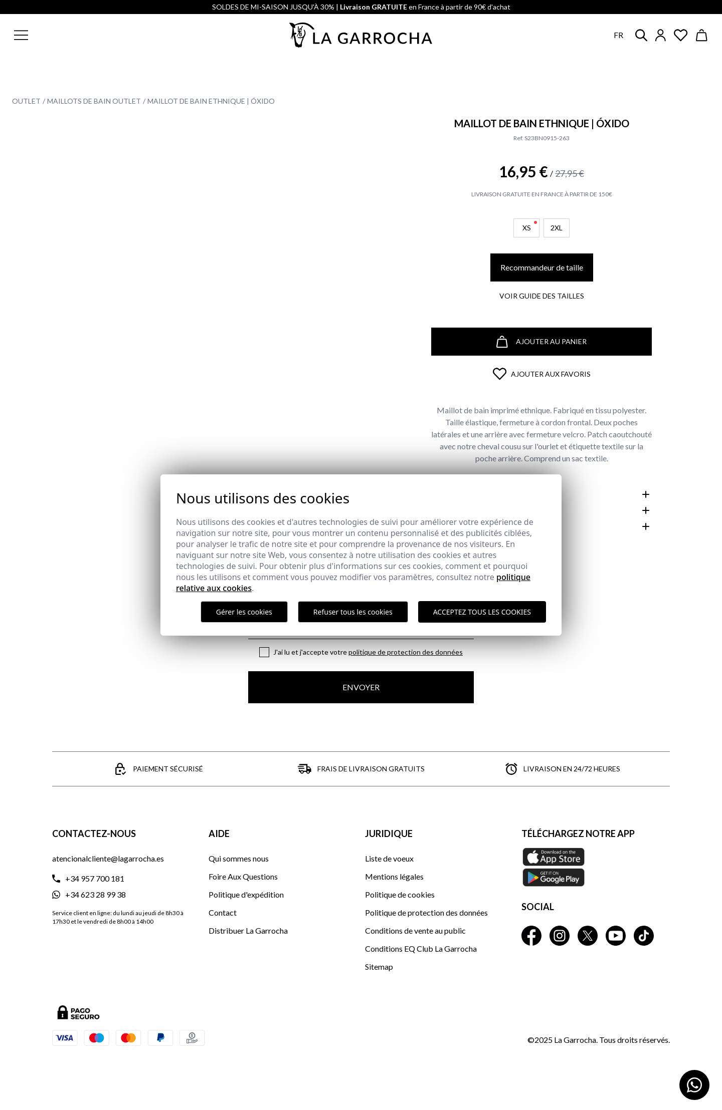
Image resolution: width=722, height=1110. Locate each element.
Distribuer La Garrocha (248, 930)
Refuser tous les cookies (353, 612)
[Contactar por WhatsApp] (694, 1084)
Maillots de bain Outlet (94, 101)
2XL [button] (557, 227)
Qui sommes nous (239, 858)
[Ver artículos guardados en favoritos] (681, 35)
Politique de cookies (400, 894)
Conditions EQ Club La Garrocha (421, 948)
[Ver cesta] (702, 35)
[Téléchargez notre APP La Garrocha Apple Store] (595, 867)
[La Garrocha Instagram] (560, 936)
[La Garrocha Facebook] (531, 936)
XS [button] (529, 226)
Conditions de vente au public (415, 930)
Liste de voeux (389, 858)
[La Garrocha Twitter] (588, 936)
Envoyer (361, 687)
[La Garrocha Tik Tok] (644, 936)
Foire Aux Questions (243, 876)
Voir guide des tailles (541, 296)
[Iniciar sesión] (660, 35)
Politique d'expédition (246, 894)
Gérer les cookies (244, 612)
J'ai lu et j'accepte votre (368, 652)
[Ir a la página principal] (361, 35)
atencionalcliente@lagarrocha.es (108, 858)
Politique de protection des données (405, 652)
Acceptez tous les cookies (482, 612)
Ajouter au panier (541, 342)
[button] (81, 35)
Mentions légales (394, 876)
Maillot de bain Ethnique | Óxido (211, 101)
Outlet (26, 101)
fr (618, 35)
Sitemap (379, 966)
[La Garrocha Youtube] (616, 936)
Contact (223, 912)
